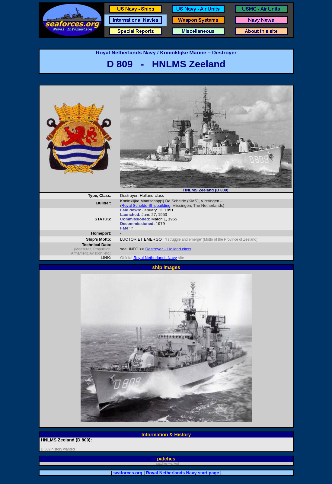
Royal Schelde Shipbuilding (145, 205)
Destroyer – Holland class (168, 249)
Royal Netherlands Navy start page (182, 472)
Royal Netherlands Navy (155, 257)
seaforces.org (127, 472)
